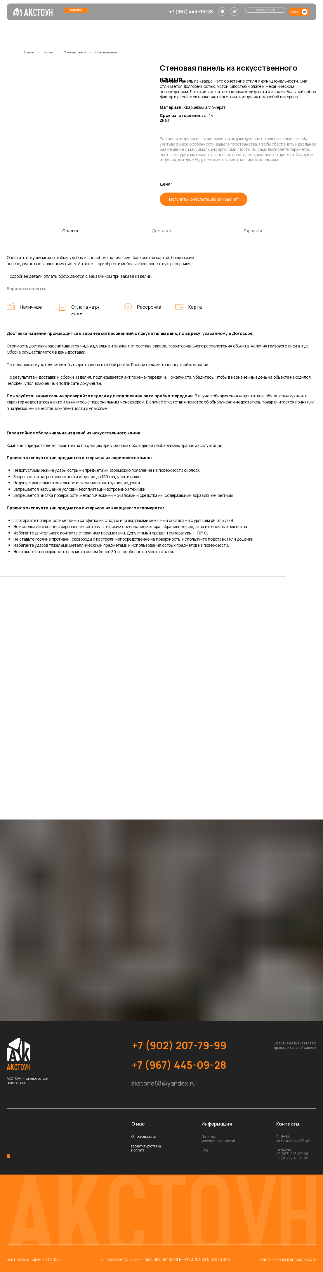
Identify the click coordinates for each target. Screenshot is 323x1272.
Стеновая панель (106, 52)
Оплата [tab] (70, 230)
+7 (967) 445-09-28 (191, 11)
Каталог (49, 52)
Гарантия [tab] (253, 230)
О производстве (143, 1136)
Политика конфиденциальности (218, 1138)
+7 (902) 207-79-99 (179, 1045)
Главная (29, 52)
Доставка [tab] (161, 230)
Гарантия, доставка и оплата (146, 1148)
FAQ (205, 1150)
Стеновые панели (75, 52)
